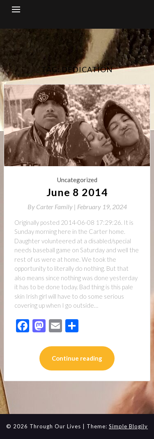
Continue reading (77, 358)
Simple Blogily (128, 426)
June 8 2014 (77, 192)
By (52, 206)
